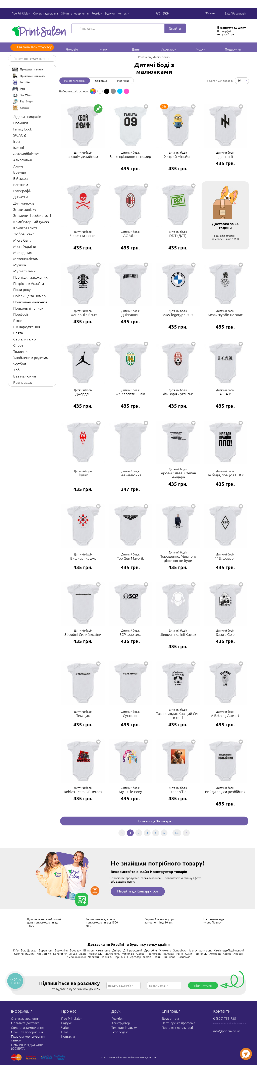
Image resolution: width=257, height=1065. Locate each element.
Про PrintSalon (21, 13)
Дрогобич (150, 950)
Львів (82, 953)
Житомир (165, 950)
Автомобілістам (26, 153)
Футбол (19, 363)
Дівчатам (20, 196)
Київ (16, 950)
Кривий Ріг (60, 953)
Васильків (184, 957)
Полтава (168, 953)
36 (239, 80)
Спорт (18, 345)
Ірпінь (157, 957)
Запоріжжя (180, 950)
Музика (19, 265)
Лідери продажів (27, 116)
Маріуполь (95, 953)
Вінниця (88, 950)
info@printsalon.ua (226, 1031)
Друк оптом (170, 1018)
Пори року (22, 289)
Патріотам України (28, 283)
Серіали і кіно (24, 339)
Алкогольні (22, 159)
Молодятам (23, 252)
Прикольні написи (28, 308)
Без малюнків (24, 376)
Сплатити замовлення (27, 1027)
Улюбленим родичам (31, 357)
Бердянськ (45, 950)
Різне (17, 320)
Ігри (16, 141)
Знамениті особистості (32, 215)
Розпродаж (22, 382)
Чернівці (119, 957)
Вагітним (20, 184)
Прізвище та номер (29, 295)
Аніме (18, 166)
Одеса (140, 953)
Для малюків (23, 203)
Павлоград (154, 953)
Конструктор (120, 1023)
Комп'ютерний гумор (31, 221)
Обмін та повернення (75, 13)
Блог (64, 1032)
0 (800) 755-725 (224, 1018)
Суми (188, 953)
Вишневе (169, 957)
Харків (227, 953)
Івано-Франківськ (200, 950)
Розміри (97, 13)
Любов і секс (23, 234)
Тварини (20, 351)
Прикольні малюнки (30, 302)
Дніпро (116, 950)
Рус (157, 13)
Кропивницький (24, 953)
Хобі (16, 369)
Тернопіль (200, 953)
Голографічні (24, 190)
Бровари (75, 950)
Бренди (19, 172)
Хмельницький (76, 957)
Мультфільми (24, 271)
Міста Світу (22, 240)
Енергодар (134, 957)
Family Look (22, 129)
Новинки (20, 122)
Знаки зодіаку (24, 209)
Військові (21, 178)
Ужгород (215, 953)
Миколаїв (128, 953)
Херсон (238, 953)
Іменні (18, 147)
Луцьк (73, 953)
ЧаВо (65, 1027)
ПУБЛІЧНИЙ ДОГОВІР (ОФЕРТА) (27, 1046)
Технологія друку (124, 1027)
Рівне (179, 953)
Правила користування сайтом (28, 1038)
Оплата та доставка (45, 13)
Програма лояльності (177, 1027)
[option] (93, 91)
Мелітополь (112, 953)
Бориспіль (61, 950)
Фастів (147, 957)
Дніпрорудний (132, 950)
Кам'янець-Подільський (229, 950)
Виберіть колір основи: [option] (74, 91)
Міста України (24, 246)
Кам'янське (103, 950)
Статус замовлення (25, 1018)
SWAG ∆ (19, 135)
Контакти (123, 13)
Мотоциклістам (26, 258)
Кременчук (44, 953)
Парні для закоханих (30, 277)
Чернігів (106, 957)
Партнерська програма (178, 1023)
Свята (18, 332)
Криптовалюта (25, 227)
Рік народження (26, 326)
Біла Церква (29, 950)
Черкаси (93, 957)
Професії (20, 314)
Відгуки (110, 13)
